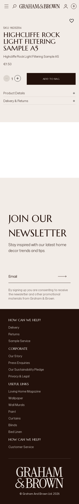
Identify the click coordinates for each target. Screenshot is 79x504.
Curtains (14, 418)
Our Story (15, 356)
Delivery (13, 327)
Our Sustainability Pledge (26, 369)
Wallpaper (15, 398)
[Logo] (39, 6)
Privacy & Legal (18, 376)
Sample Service (19, 341)
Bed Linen (15, 432)
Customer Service (21, 447)
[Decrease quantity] (6, 78)
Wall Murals (16, 405)
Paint (12, 412)
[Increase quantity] (17, 78)
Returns (14, 334)
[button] (39, 93)
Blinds (12, 425)
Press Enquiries (19, 363)
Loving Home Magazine (24, 391)
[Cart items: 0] (73, 6)
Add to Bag (51, 78)
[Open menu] (6, 6)
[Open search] (14, 6)
